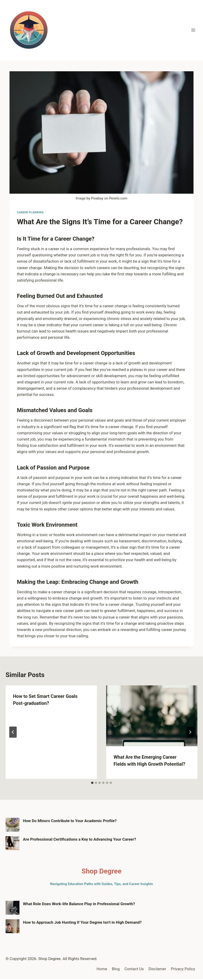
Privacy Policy (183, 969)
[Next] (190, 732)
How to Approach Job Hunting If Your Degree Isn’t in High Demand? (82, 922)
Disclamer (157, 969)
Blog (116, 969)
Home (101, 969)
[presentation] (151, 715)
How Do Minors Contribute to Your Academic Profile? (70, 820)
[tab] (92, 783)
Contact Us (134, 969)
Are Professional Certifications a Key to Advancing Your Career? (79, 839)
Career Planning (30, 212)
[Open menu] (193, 30)
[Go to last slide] (13, 732)
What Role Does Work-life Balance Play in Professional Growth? (79, 903)
